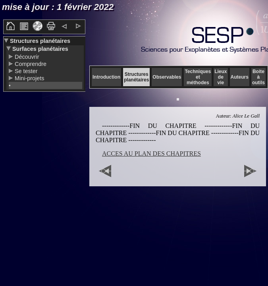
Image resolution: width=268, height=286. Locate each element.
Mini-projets (28, 78)
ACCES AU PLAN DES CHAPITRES (151, 153)
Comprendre (29, 64)
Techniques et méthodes (198, 77)
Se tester (25, 71)
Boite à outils (258, 77)
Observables (166, 77)
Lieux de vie (220, 77)
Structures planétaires (39, 41)
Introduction (106, 77)
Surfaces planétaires (39, 49)
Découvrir (26, 57)
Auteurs (240, 77)
